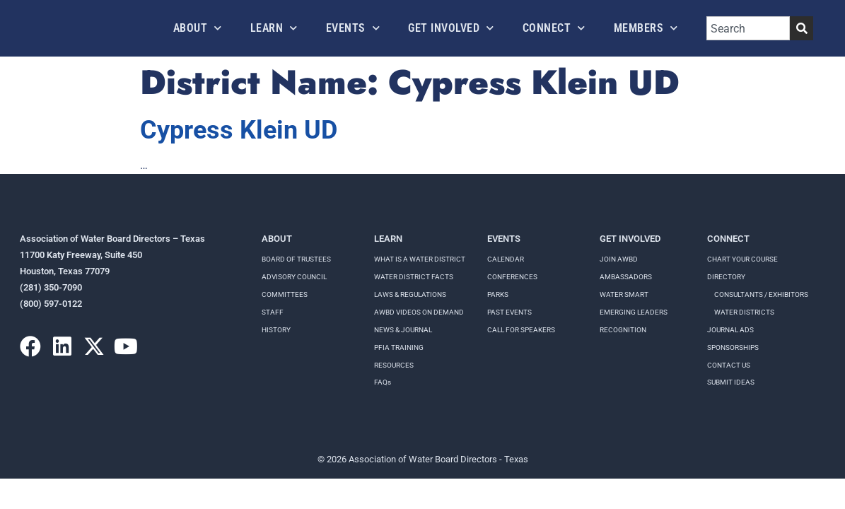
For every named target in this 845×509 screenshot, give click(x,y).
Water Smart (624, 294)
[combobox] (748, 28)
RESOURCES (394, 365)
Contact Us (728, 365)
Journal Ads (730, 329)
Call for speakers (521, 329)
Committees (285, 294)
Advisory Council (294, 276)
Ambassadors (626, 276)
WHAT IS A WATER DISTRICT (419, 259)
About (197, 28)
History (276, 329)
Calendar (505, 259)
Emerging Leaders (634, 312)
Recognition (623, 329)
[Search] (801, 28)
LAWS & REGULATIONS (410, 294)
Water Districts (744, 312)
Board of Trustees (296, 259)
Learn (274, 28)
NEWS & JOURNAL (403, 329)
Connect (554, 28)
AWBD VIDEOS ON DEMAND (419, 312)
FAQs (382, 382)
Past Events (509, 312)
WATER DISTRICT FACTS (413, 276)
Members (646, 28)
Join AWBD (619, 259)
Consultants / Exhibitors (761, 294)
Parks (497, 294)
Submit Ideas (730, 382)
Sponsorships (733, 347)
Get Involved (451, 28)
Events (353, 28)
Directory (726, 276)
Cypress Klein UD (238, 130)
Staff (273, 312)
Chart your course (742, 259)
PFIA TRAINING (399, 347)
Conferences (512, 276)
